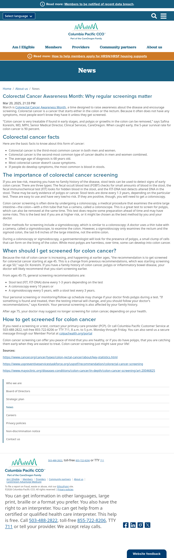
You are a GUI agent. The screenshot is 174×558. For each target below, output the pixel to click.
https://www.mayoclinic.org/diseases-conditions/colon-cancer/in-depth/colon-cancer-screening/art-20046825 (79, 371)
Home (7, 89)
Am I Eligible (23, 47)
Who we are (14, 383)
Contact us (13, 439)
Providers (80, 47)
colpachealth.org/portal (75, 333)
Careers (11, 415)
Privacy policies (16, 423)
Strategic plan (15, 399)
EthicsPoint (63, 486)
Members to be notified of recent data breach (98, 4)
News (9, 407)
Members (53, 47)
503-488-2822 (55, 460)
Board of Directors (18, 391)
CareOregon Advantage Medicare (24, 482)
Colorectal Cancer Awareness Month (40, 107)
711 (102, 460)
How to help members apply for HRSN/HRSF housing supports (99, 56)
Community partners (118, 47)
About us (154, 47)
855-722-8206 (83, 460)
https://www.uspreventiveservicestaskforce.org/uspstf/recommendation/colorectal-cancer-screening (73, 364)
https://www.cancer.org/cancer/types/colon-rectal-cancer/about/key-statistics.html (60, 357)
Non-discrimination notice (23, 431)
